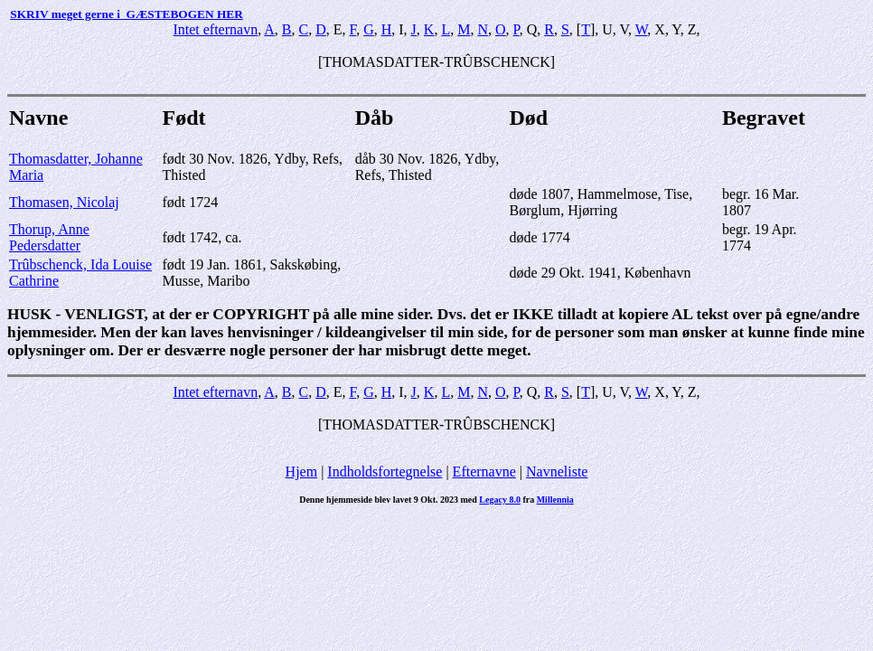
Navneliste (556, 471)
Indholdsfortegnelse (384, 471)
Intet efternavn (215, 29)
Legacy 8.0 (500, 500)
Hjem (302, 471)
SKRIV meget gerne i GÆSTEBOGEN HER (126, 14)
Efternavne (484, 471)
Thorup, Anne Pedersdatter (49, 237)
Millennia (555, 500)
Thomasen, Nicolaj (64, 202)
